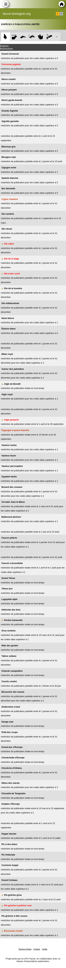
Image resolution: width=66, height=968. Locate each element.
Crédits (44, 949)
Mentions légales (25, 949)
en (61, 14)
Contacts (36, 949)
